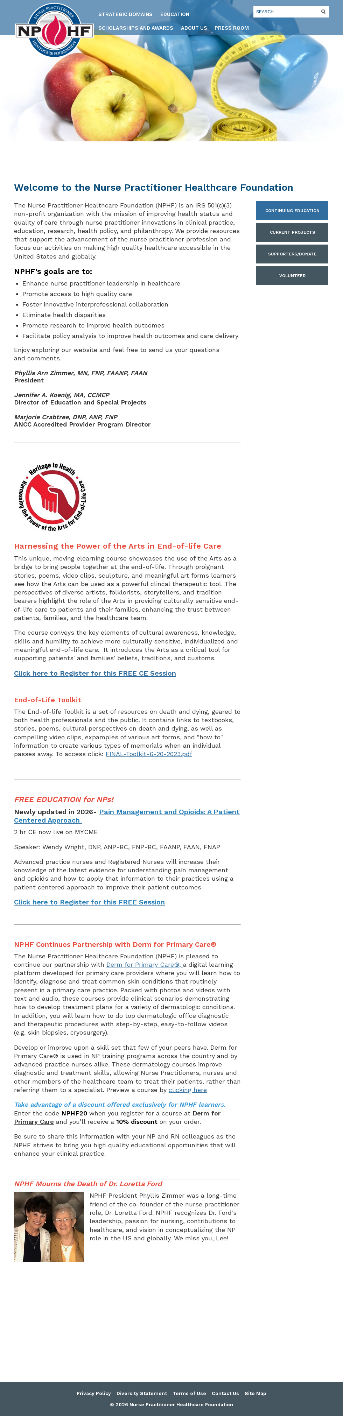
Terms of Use (189, 1393)
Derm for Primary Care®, (144, 964)
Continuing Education (292, 210)
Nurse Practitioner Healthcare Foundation (54, 30)
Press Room (232, 28)
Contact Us (225, 1393)
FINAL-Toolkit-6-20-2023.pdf (149, 754)
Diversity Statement (142, 1393)
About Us (194, 28)
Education (174, 14)
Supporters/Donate (292, 254)
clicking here (188, 1089)
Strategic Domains (125, 14)
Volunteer (292, 275)
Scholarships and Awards (135, 28)
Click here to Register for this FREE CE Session (95, 673)
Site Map (255, 1393)
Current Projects (292, 232)
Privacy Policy (94, 1393)
